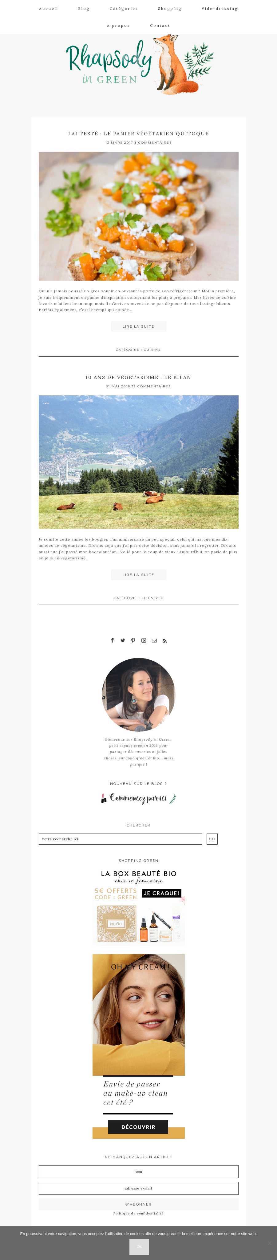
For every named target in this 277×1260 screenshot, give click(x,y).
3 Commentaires (153, 143)
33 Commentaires (151, 386)
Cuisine (152, 349)
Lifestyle (153, 597)
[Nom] (139, 1169)
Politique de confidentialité (138, 1212)
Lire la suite (138, 326)
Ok (140, 1247)
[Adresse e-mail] (139, 1186)
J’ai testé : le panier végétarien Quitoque (138, 133)
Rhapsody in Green (143, 62)
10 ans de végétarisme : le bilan (138, 376)
